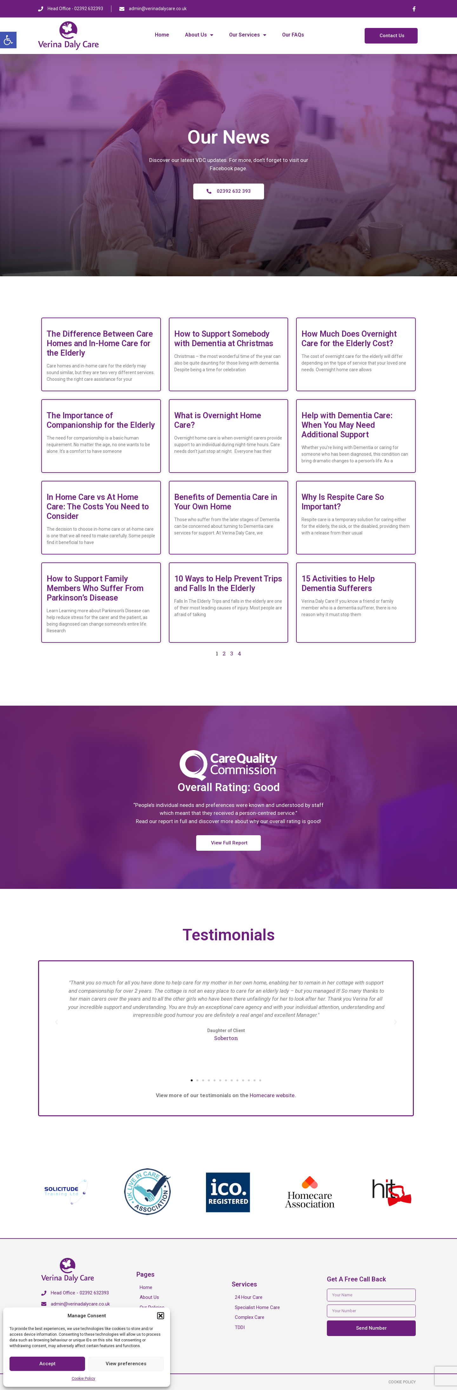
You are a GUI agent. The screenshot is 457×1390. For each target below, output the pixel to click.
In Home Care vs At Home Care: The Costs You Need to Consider (98, 507)
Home (162, 35)
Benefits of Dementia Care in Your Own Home (225, 502)
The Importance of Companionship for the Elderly (101, 420)
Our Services (247, 35)
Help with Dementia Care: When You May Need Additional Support (347, 425)
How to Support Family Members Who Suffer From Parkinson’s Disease (95, 588)
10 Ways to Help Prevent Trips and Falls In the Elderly (228, 583)
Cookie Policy (83, 1378)
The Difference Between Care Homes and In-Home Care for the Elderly (100, 343)
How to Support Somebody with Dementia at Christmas (223, 338)
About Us (199, 35)
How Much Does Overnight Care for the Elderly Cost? (349, 338)
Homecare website (272, 1095)
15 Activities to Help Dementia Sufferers (338, 583)
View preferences (126, 1363)
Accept (47, 1363)
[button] (8, 40)
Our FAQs (293, 35)
